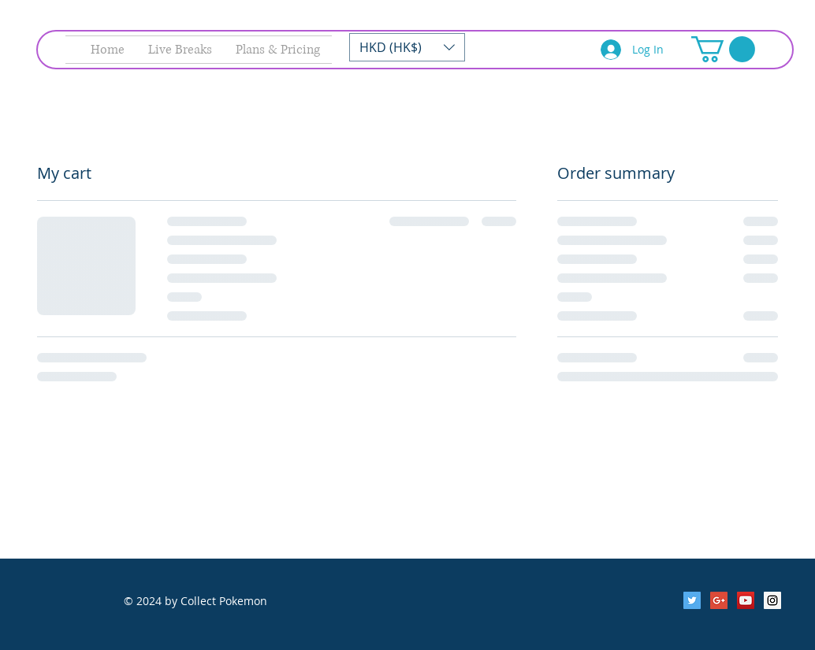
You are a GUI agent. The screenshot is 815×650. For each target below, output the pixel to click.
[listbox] (407, 47)
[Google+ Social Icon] (719, 600)
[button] (407, 47)
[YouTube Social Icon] (745, 600)
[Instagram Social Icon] (772, 600)
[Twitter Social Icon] (692, 600)
